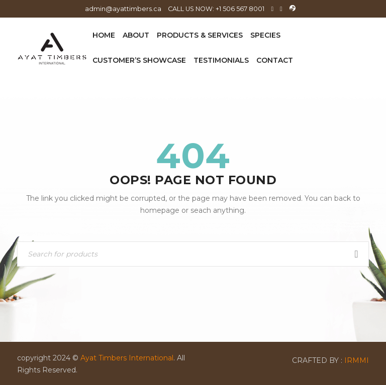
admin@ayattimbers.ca (123, 9)
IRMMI (356, 360)
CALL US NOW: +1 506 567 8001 (216, 9)
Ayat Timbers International (126, 357)
